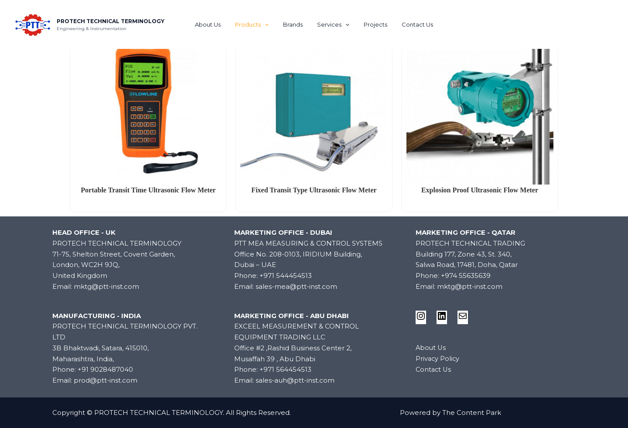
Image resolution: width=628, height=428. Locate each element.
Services (332, 24)
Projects (370, 24)
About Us (216, 24)
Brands (294, 24)
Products (256, 24)
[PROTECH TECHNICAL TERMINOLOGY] (32, 24)
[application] (269, 24)
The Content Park (471, 412)
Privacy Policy (438, 358)
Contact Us (409, 24)
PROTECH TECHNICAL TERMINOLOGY (110, 21)
